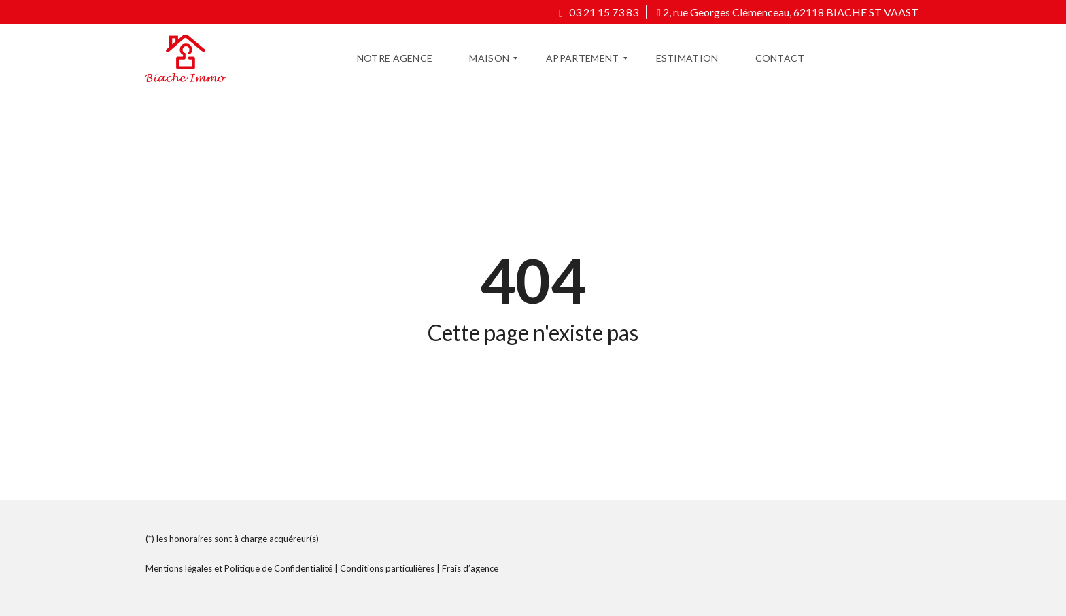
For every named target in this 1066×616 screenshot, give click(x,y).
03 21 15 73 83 (598, 11)
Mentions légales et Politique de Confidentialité (238, 568)
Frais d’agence (470, 568)
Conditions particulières (387, 568)
